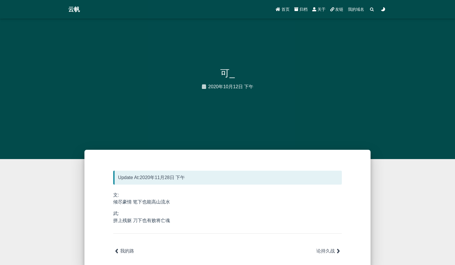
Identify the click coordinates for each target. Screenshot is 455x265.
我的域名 (356, 9)
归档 (301, 9)
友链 (337, 9)
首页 (283, 9)
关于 (319, 9)
